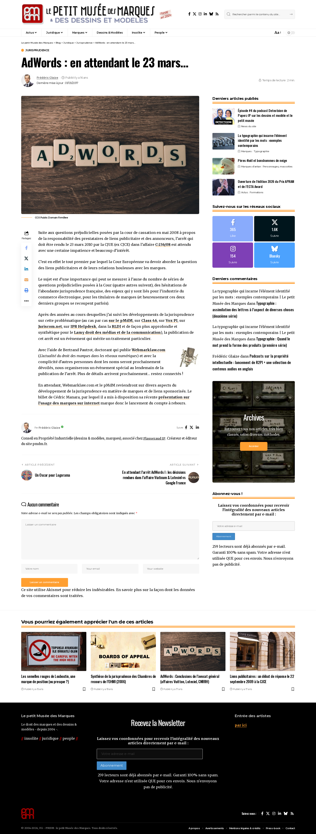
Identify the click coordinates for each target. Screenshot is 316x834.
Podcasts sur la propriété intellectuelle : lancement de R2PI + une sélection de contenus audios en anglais (251, 370)
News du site (248, 125)
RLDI (116, 326)
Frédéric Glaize (47, 77)
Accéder (254, 454)
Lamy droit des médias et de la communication (117, 332)
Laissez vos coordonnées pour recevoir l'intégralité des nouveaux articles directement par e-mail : (254, 517)
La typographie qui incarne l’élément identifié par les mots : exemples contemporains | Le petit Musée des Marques (253, 298)
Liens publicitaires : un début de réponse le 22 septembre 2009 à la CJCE (262, 678)
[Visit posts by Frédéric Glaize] (27, 80)
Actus (244, 191)
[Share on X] (26, 258)
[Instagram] (200, 14)
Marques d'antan (251, 166)
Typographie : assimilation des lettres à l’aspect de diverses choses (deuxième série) (253, 310)
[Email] (26, 280)
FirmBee (63, 217)
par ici (241, 725)
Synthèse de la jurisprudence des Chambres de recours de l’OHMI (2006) (123, 678)
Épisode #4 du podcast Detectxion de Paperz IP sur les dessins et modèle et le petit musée (265, 115)
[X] (194, 14)
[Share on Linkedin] (26, 269)
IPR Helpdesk (84, 326)
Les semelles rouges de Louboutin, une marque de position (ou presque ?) (48, 678)
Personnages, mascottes (278, 166)
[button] (260, 32)
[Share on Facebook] (26, 248)
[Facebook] (189, 14)
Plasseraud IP (154, 438)
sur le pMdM (121, 320)
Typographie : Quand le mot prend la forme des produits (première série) (251, 346)
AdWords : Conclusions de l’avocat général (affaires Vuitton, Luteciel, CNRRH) (189, 678)
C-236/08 (163, 244)
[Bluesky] (211, 14)
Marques (246, 150)
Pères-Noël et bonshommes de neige (262, 159)
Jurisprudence (37, 50)
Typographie (261, 150)
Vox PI (172, 320)
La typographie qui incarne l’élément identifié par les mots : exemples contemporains (262, 140)
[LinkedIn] (205, 14)
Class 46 (149, 320)
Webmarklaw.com (149, 350)
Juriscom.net (50, 326)
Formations (256, 191)
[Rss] (217, 14)
